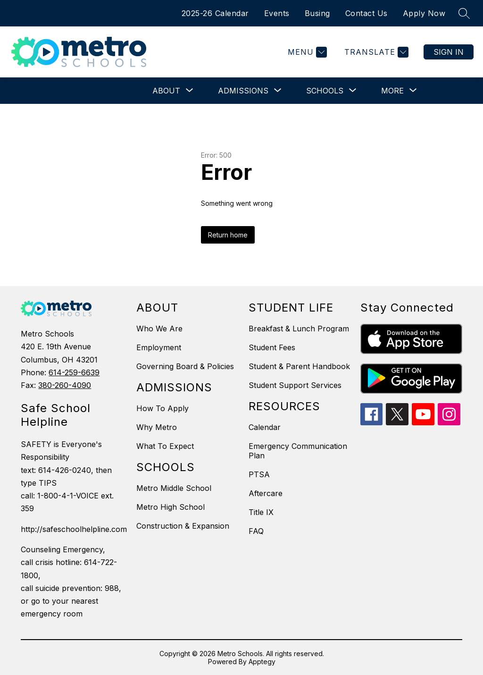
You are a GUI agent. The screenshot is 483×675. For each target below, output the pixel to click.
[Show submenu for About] (166, 90)
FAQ (256, 531)
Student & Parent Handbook (299, 366)
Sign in (448, 52)
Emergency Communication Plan (298, 450)
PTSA (259, 474)
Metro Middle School (173, 488)
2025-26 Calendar (215, 13)
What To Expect (165, 446)
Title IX (261, 512)
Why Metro (156, 427)
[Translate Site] (375, 52)
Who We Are (159, 328)
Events (277, 13)
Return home (228, 235)
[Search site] (464, 13)
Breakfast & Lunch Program (299, 328)
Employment (158, 347)
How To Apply (162, 408)
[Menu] (306, 52)
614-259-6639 (74, 372)
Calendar (265, 427)
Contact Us (366, 13)
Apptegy (262, 662)
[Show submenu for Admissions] (243, 90)
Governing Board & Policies (185, 366)
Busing (317, 13)
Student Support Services (295, 385)
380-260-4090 (64, 385)
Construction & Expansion (182, 526)
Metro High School (170, 507)
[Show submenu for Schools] (324, 90)
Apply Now (424, 13)
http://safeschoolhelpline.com (74, 529)
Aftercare (266, 493)
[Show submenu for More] (392, 90)
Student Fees (272, 347)
